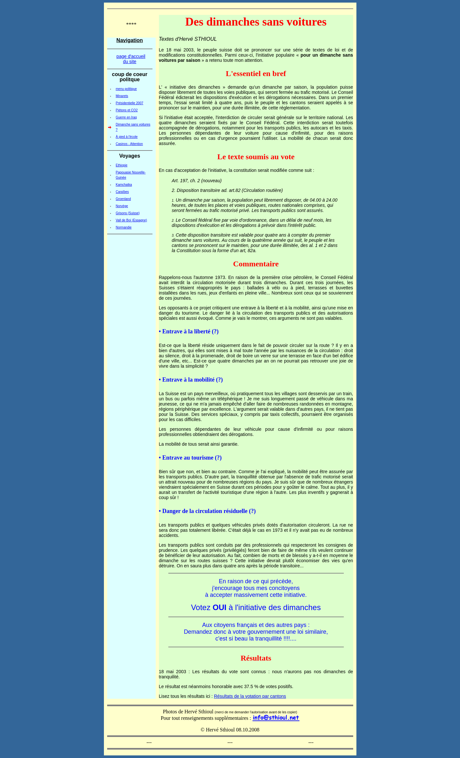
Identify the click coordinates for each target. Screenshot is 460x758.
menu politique (126, 89)
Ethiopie (122, 165)
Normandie (124, 227)
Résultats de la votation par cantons (250, 696)
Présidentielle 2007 (129, 103)
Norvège (122, 206)
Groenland (123, 199)
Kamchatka (124, 184)
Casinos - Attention (129, 144)
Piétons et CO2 (127, 110)
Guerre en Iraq (126, 117)
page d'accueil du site (131, 59)
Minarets (122, 96)
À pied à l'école (127, 137)
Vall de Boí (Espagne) (131, 220)
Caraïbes (122, 192)
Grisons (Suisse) (128, 213)
